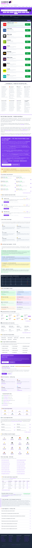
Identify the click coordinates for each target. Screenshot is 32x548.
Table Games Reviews (26, 90)
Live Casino (23, 6)
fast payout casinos (24, 146)
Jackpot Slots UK (18, 91)
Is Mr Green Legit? (24, 352)
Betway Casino (18, 539)
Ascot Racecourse (10, 403)
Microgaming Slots (19, 108)
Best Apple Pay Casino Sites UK (5, 473)
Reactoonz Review (18, 96)
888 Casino (18, 540)
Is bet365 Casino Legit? (3, 94)
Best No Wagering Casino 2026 (11, 93)
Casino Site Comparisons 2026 (21, 473)
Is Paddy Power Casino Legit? (5, 350)
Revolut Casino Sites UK (11, 106)
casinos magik (22, 124)
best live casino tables (14, 150)
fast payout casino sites (8, 130)
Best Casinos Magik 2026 (26, 109)
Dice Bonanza (5, 403)
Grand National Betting (3, 104)
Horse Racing (10, 538)
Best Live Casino (26, 541)
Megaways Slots (18, 89)
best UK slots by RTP (7, 150)
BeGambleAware (8, 495)
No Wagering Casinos (3, 539)
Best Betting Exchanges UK (4, 106)
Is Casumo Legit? (3, 96)
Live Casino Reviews (3, 541)
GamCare (12, 495)
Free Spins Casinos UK (11, 94)
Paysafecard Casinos (3, 339)
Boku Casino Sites (28, 337)
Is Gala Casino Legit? (25, 350)
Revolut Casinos (10, 339)
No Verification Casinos (11, 108)
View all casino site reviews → (27, 217)
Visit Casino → (12, 362)
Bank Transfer (15, 339)
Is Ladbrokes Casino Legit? (4, 89)
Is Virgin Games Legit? (4, 352)
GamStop (14, 494)
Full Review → (4, 373)
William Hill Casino (6, 211)
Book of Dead (11, 12)
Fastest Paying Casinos (26, 538)
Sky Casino (18, 541)
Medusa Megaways (6, 395)
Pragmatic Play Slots (19, 101)
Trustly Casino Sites (10, 337)
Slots (9, 6)
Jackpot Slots (10, 540)
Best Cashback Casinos (11, 90)
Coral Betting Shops (3, 109)
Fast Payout (19, 6)
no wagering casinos (13, 146)
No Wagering (15, 6)
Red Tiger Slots (18, 109)
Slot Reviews (2, 537)
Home (2, 6)
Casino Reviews (6, 6)
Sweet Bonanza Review (19, 94)
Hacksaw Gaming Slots (19, 104)
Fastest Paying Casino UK (11, 98)
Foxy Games (11, 395)
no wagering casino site (25, 129)
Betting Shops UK (3, 107)
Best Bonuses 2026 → (16, 164)
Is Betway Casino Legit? (4, 348)
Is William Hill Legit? (3, 91)
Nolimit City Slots (18, 103)
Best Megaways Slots (26, 540)
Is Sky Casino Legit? (24, 348)
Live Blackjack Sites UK (26, 94)
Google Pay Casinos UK (11, 104)
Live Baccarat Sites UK (26, 95)
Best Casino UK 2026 (26, 536)
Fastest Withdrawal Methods (12, 107)
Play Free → (9, 373)
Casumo (8, 12)
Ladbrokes (4, 12)
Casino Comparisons (26, 96)
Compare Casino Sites (26, 110)
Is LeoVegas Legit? (3, 95)
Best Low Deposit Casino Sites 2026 (5, 471)
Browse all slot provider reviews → (27, 332)
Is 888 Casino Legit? (14, 348)
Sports (29, 6)
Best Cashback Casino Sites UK (21, 471)
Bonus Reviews (2, 538)
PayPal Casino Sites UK (11, 101)
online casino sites (24, 133)
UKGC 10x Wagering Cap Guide (11, 96)
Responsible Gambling (26, 102)
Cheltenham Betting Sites (4, 103)
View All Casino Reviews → (6, 164)
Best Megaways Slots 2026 (19, 90)
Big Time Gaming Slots (19, 102)
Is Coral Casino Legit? (3, 90)
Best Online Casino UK (26, 111)
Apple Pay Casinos (16, 337)
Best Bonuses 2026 (26, 537)
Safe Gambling (10, 541)
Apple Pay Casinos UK (11, 103)
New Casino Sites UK (11, 109)
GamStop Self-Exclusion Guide (26, 106)
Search (29, 10)
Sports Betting (10, 537)
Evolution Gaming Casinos (27, 89)
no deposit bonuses (19, 150)
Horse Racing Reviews (3, 102)
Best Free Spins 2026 (11, 89)
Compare (26, 6)
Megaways (27, 12)
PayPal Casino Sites (3, 337)
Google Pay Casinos (22, 337)
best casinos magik (16, 134)
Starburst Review (18, 95)
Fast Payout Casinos (11, 97)
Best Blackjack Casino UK (27, 91)
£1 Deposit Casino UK (11, 95)
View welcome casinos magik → (5, 254)
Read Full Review (6, 208)
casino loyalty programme (12, 478)
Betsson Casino (13, 400)
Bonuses (12, 6)
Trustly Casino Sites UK (11, 102)
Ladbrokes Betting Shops (3, 108)
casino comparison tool (10, 151)
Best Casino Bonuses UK (11, 91)
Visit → (27, 24)
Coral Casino (18, 537)
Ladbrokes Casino (6, 198)
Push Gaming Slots (19, 106)
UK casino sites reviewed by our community (16, 421)
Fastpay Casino (11, 398)
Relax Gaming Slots (19, 107)
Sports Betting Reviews (3, 101)
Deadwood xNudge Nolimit (7, 400)
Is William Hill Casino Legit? (25, 346)
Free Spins (16, 12)
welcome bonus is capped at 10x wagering (8, 360)
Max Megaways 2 (6, 398)
